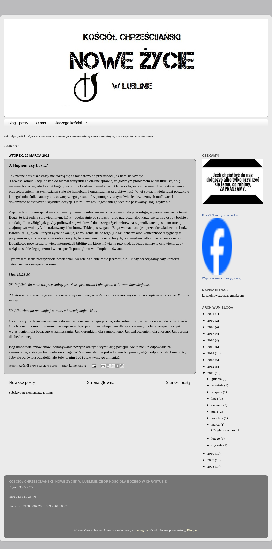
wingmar (143, 530)
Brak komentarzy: (74, 365)
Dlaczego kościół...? (70, 123)
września (217, 385)
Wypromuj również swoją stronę (221, 278)
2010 (211, 453)
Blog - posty (18, 123)
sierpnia (217, 392)
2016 (211, 340)
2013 (211, 360)
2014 (211, 353)
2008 (211, 466)
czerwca (217, 405)
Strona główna (100, 382)
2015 (211, 347)
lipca (215, 398)
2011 (211, 373)
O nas (41, 123)
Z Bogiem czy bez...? (28, 165)
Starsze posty (178, 382)
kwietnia (217, 418)
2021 (211, 314)
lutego (216, 438)
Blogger (192, 530)
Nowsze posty (22, 382)
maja (215, 411)
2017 (211, 333)
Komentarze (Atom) (39, 392)
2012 (211, 366)
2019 (211, 320)
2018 (211, 327)
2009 (211, 460)
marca (215, 424)
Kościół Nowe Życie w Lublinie (220, 215)
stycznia (217, 445)
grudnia (217, 379)
